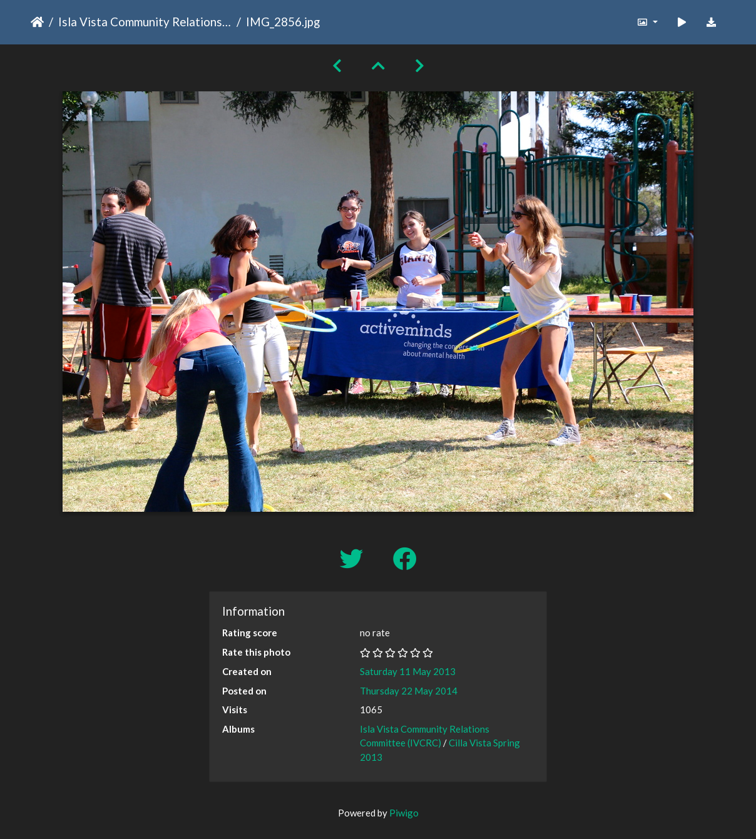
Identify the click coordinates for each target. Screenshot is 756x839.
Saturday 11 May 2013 (408, 671)
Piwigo (404, 812)
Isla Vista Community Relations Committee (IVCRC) (145, 21)
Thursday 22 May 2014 (408, 690)
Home (37, 22)
